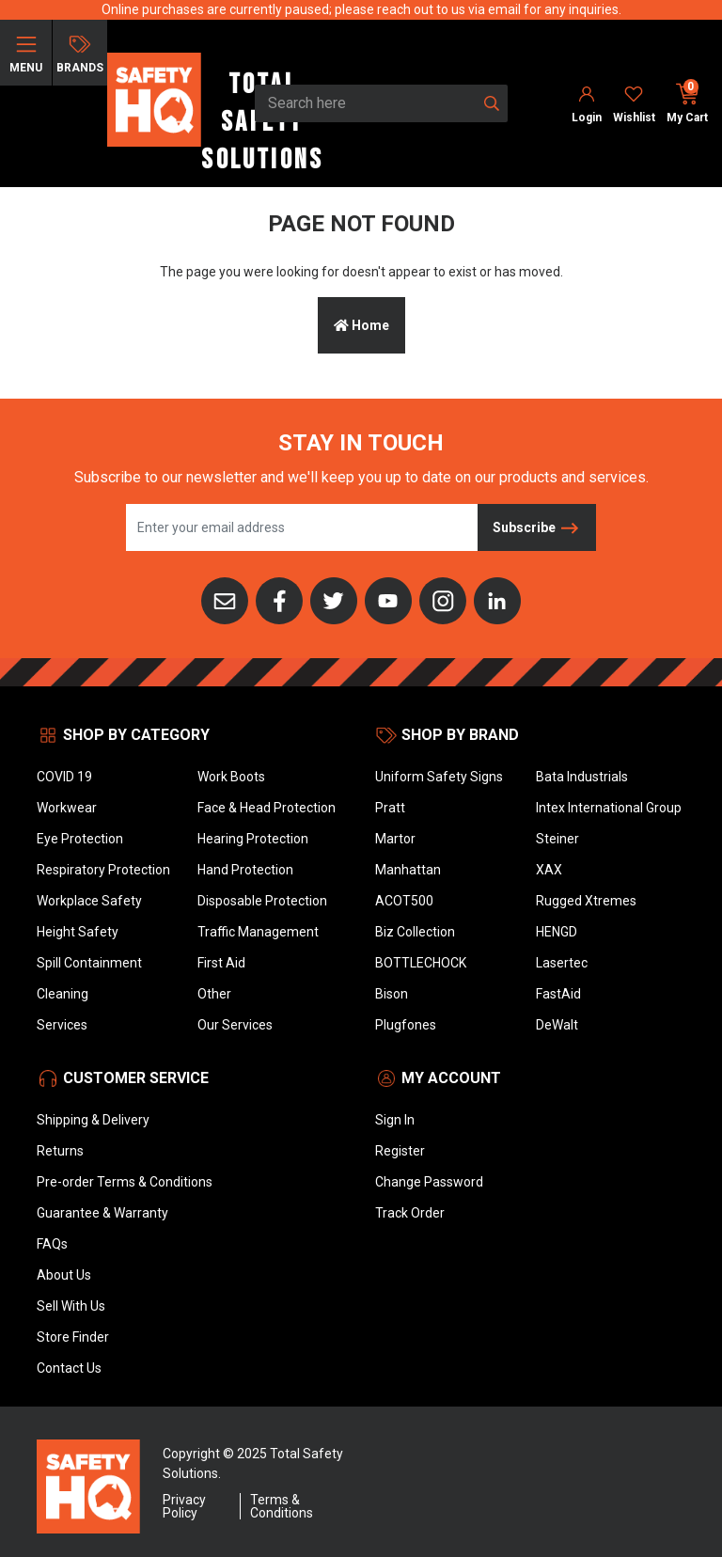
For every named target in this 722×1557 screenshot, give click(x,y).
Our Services (235, 1024)
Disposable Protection (262, 900)
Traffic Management (258, 931)
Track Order (410, 1212)
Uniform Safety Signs (439, 776)
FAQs (52, 1243)
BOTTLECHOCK (420, 962)
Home (361, 325)
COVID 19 (64, 776)
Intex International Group (609, 807)
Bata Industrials (582, 776)
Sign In (395, 1119)
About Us (64, 1274)
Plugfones (405, 1024)
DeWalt (557, 1024)
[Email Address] (302, 527)
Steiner (557, 838)
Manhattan (408, 869)
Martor (395, 838)
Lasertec (562, 962)
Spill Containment (89, 962)
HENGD (556, 931)
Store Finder (73, 1337)
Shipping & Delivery (93, 1119)
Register (400, 1150)
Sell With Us (71, 1305)
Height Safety (77, 931)
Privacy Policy (184, 1506)
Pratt (390, 807)
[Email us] (224, 599)
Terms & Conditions (281, 1506)
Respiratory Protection (103, 869)
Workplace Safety (89, 900)
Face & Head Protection (266, 807)
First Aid (221, 962)
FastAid (558, 993)
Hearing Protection (252, 838)
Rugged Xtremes (586, 900)
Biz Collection (415, 931)
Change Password (429, 1181)
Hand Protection (245, 869)
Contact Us (69, 1368)
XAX (549, 869)
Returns (60, 1150)
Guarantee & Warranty (102, 1212)
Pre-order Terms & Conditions (124, 1181)
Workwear (67, 807)
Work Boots (231, 776)
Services (62, 1024)
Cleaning (62, 993)
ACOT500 (404, 900)
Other (214, 993)
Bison (391, 993)
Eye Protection (80, 838)
